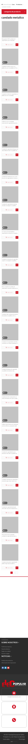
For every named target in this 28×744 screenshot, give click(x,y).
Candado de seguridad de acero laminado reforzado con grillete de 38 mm (10, 452)
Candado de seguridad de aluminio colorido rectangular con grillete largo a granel (9, 204)
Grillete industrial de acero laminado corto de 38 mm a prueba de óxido (10, 425)
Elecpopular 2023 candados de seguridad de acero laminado (8, 39)
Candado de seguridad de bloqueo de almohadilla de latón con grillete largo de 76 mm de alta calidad (10, 149)
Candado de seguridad (7, 587)
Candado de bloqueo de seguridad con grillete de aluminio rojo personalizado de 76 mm (9, 370)
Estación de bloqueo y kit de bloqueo (10, 614)
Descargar (4, 635)
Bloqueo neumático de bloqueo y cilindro (11, 596)
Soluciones (4, 628)
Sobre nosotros (5, 630)
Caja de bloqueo (5, 612)
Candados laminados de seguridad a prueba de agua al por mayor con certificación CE (10, 480)
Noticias (3, 637)
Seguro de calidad (5, 651)
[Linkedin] (5, 668)
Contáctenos (4, 639)
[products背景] (1, 1)
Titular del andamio (6, 617)
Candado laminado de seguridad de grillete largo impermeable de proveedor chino (9, 562)
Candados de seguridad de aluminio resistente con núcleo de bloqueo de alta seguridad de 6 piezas (10, 342)
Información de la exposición (8, 662)
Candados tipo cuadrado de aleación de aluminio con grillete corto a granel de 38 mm (10, 315)
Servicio (3, 633)
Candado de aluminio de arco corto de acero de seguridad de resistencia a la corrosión (10, 177)
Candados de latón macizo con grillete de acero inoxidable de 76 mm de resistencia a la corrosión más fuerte (10, 67)
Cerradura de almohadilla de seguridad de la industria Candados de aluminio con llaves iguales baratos (9, 232)
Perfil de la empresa (6, 646)
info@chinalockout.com (14, 697)
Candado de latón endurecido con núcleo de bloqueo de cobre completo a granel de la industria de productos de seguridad (10, 397)
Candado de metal (6, 589)
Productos (4, 626)
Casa (2, 624)
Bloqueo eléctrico (6, 603)
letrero (15, 741)
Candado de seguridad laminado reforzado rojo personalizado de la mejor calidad (9, 507)
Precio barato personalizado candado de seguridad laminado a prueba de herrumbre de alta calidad (10, 535)
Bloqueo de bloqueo (6, 592)
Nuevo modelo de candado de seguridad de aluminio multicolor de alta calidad (10, 287)
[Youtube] (8, 668)
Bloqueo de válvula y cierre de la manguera (12, 594)
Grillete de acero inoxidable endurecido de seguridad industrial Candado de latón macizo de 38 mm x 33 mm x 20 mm (10, 122)
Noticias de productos (7, 660)
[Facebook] (3, 668)
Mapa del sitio (14, 739)
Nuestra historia (5, 649)
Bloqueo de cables (6, 610)
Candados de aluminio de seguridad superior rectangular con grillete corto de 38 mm (10, 260)
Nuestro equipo (5, 653)
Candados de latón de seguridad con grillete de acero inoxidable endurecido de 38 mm (10, 94)
